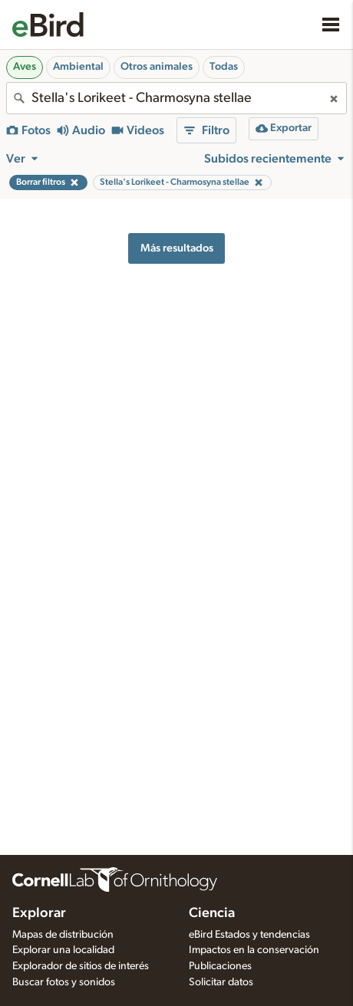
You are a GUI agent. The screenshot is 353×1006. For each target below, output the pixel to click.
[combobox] (176, 98)
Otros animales (156, 66)
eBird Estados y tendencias (249, 934)
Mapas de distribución (63, 934)
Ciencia (212, 913)
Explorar (39, 913)
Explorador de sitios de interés (80, 966)
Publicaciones (220, 966)
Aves (24, 66)
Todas (223, 66)
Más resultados (176, 248)
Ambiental (78, 66)
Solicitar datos (221, 982)
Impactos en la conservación (254, 950)
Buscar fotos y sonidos (63, 982)
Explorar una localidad (63, 950)
